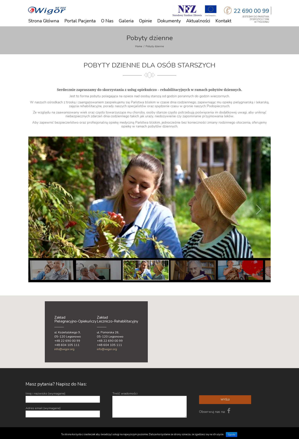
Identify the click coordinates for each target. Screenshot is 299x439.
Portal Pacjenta (80, 21)
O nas (107, 21)
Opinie (145, 21)
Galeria (126, 21)
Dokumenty (169, 21)
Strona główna (43, 21)
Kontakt (223, 21)
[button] (200, 340)
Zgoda (231, 434)
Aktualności (198, 21)
